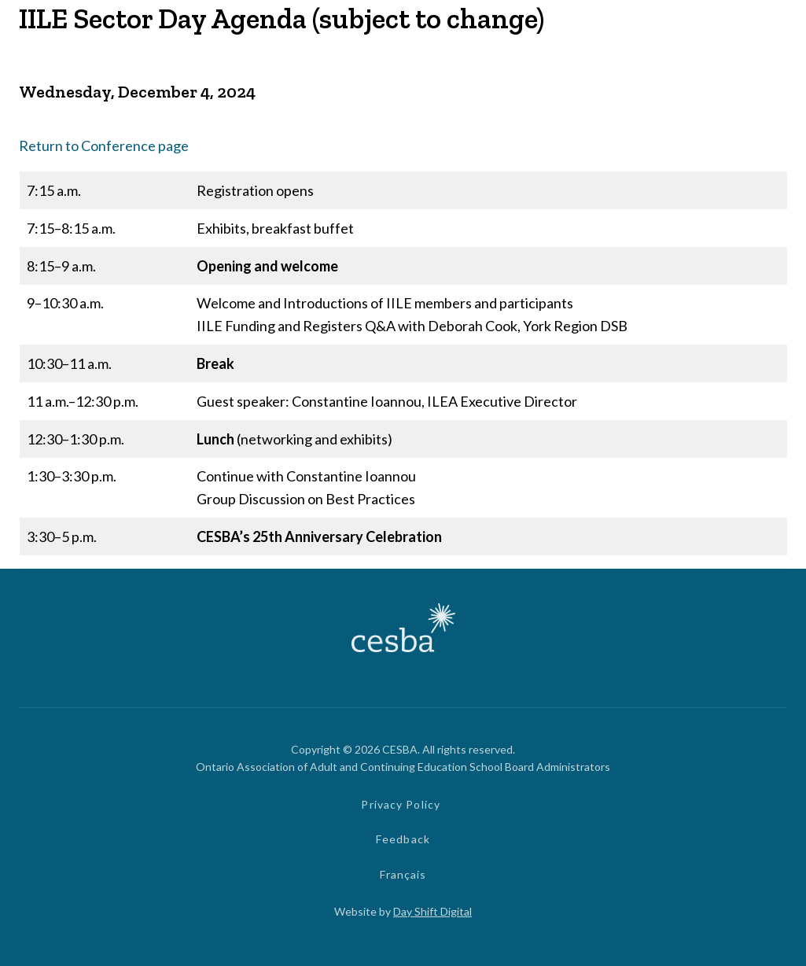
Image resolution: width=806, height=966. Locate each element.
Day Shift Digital (432, 911)
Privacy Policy (400, 804)
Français (403, 874)
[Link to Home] (403, 630)
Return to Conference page (104, 145)
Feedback (403, 839)
